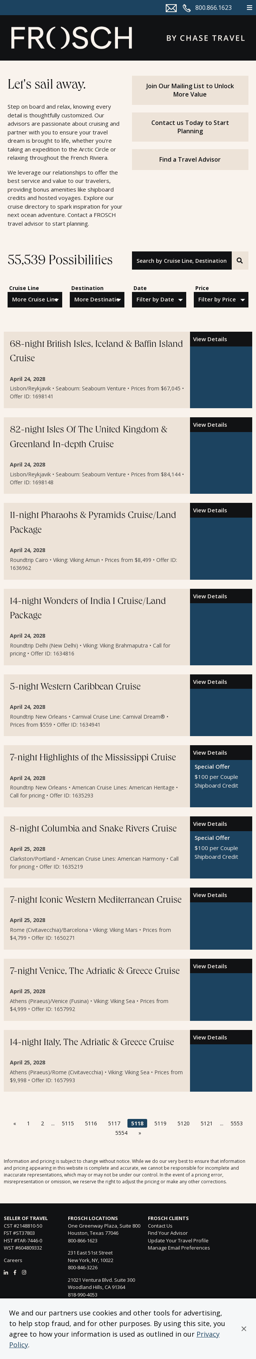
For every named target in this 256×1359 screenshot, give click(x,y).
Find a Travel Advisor (190, 159)
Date (140, 288)
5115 (68, 1123)
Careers (13, 1260)
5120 (183, 1123)
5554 (121, 1132)
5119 (160, 1123)
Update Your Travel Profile (178, 1240)
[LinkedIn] (6, 1272)
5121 (207, 1123)
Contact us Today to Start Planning (190, 127)
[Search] (240, 260)
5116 (91, 1123)
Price (202, 288)
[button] (244, 1329)
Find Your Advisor (168, 1232)
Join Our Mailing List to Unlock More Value (190, 90)
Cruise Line (24, 288)
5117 (114, 1123)
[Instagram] (24, 1272)
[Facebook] (15, 1272)
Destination (87, 288)
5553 (237, 1123)
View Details (210, 339)
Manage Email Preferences (179, 1247)
